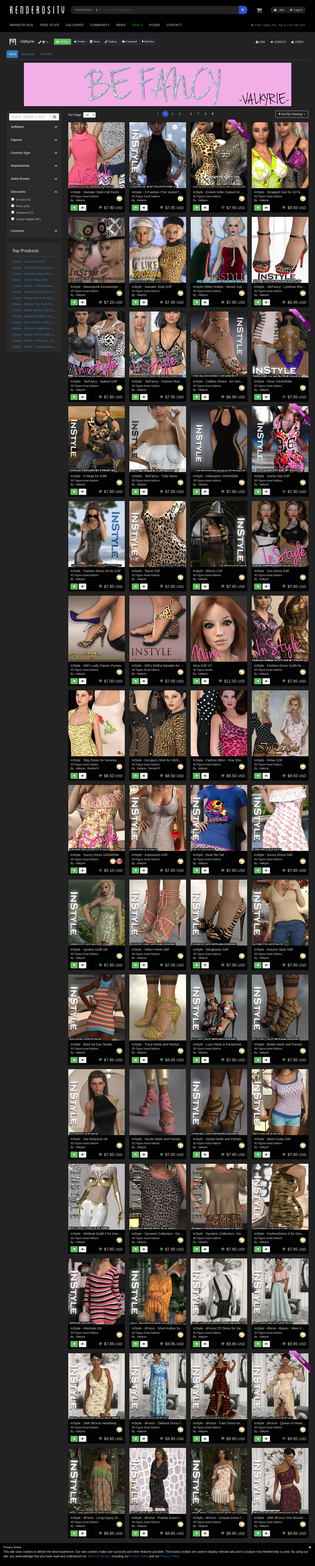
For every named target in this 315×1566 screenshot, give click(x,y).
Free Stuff (49, 25)
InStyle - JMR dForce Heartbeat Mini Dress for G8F (107, 1423)
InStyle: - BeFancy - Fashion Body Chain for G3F (167, 381)
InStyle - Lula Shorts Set (28, 261)
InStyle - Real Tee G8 (208, 855)
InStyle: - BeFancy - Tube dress (154, 476)
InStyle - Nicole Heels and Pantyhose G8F (162, 1139)
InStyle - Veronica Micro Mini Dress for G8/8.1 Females (49, 273)
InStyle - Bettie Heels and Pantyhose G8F (284, 1044)
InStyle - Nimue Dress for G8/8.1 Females (40, 298)
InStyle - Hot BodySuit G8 (89, 1139)
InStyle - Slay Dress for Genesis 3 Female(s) (102, 760)
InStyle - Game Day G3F (272, 476)
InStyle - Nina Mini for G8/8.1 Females (38, 322)
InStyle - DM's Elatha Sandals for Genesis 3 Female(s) (171, 665)
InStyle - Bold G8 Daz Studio (91, 1044)
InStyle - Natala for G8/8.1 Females (36, 316)
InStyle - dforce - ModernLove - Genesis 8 (40, 346)
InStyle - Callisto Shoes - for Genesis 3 (221, 381)
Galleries (74, 25)
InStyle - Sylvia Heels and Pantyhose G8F (223, 1139)
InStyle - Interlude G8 (85, 1328)
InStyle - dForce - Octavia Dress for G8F (222, 1518)
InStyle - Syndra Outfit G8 (89, 949)
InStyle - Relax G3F (268, 760)
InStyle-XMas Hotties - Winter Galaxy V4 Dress (227, 286)
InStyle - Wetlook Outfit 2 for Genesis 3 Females (105, 1233)
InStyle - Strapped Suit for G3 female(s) (282, 192)
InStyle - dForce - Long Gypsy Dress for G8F (102, 1518)
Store (95, 41)
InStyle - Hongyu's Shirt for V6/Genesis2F (162, 760)
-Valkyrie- (80, 200)
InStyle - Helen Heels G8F (151, 949)
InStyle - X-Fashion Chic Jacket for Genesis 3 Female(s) (172, 192)
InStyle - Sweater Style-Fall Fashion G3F (100, 192)
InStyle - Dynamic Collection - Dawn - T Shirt (164, 1233)
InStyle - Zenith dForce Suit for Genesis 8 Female (45, 310)
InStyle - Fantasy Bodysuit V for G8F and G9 (42, 292)
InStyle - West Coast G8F (272, 1139)
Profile (79, 41)
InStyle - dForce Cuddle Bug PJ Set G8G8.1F (42, 328)
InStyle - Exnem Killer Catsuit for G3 (219, 192)
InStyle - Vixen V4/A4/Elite (273, 381)
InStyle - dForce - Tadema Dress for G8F (161, 1423)
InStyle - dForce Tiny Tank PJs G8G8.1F (39, 304)
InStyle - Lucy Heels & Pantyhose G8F (220, 1044)
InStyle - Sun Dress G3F (272, 571)
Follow (62, 41)
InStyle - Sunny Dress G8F (273, 855)
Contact (174, 25)
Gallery (111, 41)
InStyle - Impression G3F (150, 855)
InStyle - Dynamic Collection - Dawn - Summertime (229, 1233)
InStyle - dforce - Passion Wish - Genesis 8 (41, 286)
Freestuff (129, 41)
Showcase (28, 54)
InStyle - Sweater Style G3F (152, 286)
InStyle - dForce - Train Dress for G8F (220, 1423)
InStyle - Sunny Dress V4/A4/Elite (94, 855)
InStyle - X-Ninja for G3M (88, 476)
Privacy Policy (169, 1556)
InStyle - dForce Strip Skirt (30, 280)
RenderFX (93, 768)
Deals (137, 25)
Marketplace (21, 25)
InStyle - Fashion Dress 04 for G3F (95, 571)
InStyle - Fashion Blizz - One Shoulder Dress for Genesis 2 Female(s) (243, 760)
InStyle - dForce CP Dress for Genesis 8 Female (228, 1328)
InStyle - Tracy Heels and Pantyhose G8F (162, 1044)
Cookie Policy (139, 1556)
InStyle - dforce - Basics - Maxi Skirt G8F (283, 1328)
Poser (154, 25)
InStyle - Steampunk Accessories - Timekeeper (104, 286)
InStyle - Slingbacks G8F (211, 949)
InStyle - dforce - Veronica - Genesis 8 (38, 340)
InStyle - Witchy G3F (208, 571)
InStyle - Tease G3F (146, 571)
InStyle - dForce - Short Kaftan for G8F (160, 1328)
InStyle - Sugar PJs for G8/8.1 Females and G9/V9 (46, 334)
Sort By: (291, 114)
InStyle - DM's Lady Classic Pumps (95, 665)
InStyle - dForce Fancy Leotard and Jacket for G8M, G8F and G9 (56, 267)
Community (100, 25)
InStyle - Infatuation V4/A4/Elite (215, 476)
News (120, 25)
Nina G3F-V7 (202, 665)
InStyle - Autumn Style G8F (273, 949)
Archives (46, 54)
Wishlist (148, 41)
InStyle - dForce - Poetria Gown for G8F (160, 1518)
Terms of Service (98, 1556)
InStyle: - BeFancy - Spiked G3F (93, 381)
